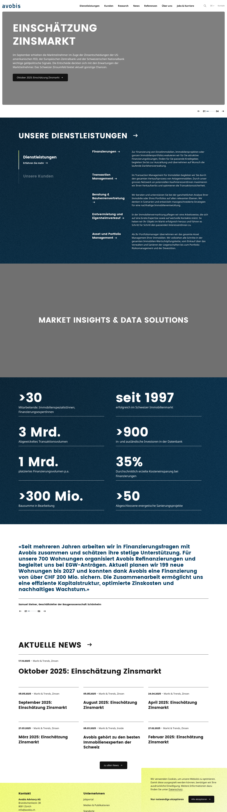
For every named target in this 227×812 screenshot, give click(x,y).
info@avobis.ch (27, 809)
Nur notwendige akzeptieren (167, 799)
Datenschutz (176, 789)
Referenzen (150, 5)
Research (123, 5)
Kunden (108, 5)
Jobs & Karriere (185, 5)
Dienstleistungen (90, 5)
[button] (198, 111)
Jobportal (88, 799)
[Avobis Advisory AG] (11, 6)
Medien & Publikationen (96, 805)
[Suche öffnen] (205, 6)
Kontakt (221, 5)
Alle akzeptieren (199, 799)
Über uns (167, 5)
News (136, 5)
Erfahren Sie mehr (33, 163)
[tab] (48, 159)
